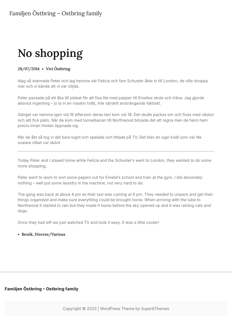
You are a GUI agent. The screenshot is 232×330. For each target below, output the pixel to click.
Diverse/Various (50, 234)
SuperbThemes (155, 308)
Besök (27, 234)
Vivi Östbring (58, 68)
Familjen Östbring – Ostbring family (55, 13)
